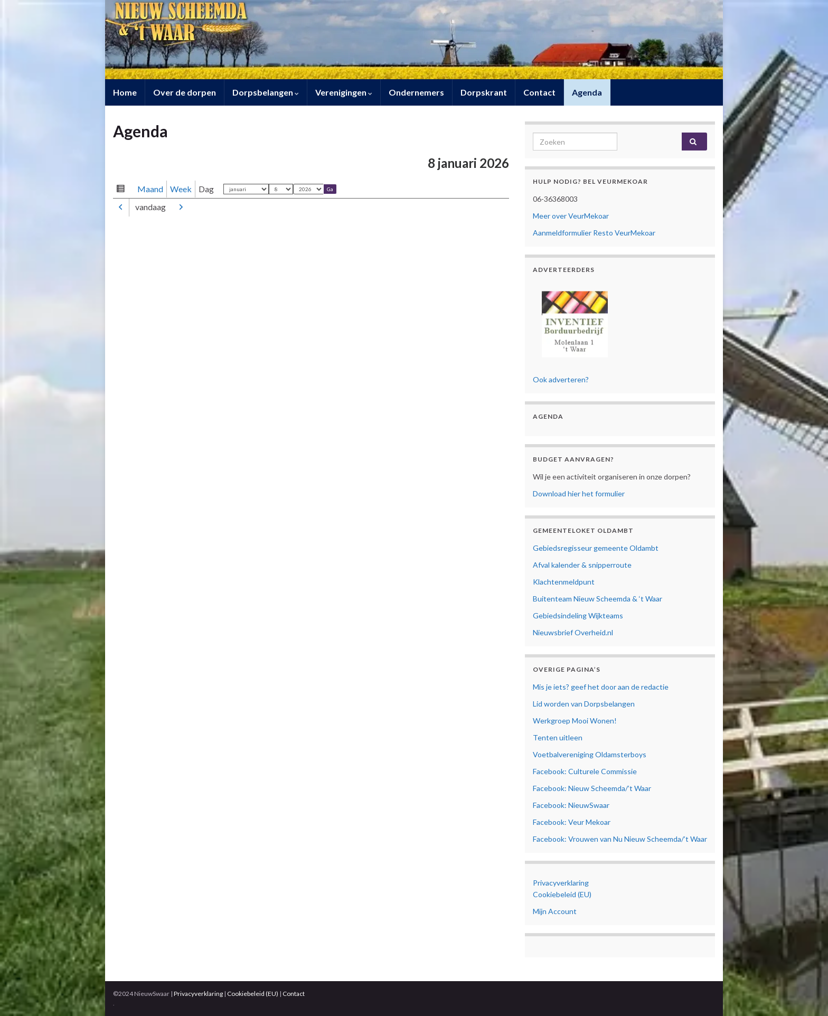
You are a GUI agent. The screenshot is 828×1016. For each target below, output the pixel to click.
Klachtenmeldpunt (564, 581)
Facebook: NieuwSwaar (571, 805)
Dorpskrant (483, 92)
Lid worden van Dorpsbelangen (584, 703)
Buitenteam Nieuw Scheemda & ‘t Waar (597, 598)
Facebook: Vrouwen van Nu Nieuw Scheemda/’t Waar (620, 838)
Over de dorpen (184, 92)
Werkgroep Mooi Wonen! (575, 720)
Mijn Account (555, 911)
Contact (539, 92)
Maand (150, 189)
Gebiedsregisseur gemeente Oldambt (595, 547)
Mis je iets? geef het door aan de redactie (601, 686)
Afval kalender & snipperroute (582, 564)
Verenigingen (343, 92)
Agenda (587, 92)
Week (181, 189)
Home (125, 92)
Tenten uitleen (557, 737)
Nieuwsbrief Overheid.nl (573, 632)
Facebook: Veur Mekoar (571, 821)
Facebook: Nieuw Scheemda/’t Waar (592, 788)
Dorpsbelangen (265, 92)
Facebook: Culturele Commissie (585, 771)
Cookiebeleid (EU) (562, 894)
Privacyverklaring (561, 882)
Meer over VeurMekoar (571, 215)
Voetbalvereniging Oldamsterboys (589, 754)
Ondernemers (416, 92)
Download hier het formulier (579, 493)
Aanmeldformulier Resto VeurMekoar (594, 232)
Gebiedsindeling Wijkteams (578, 615)
